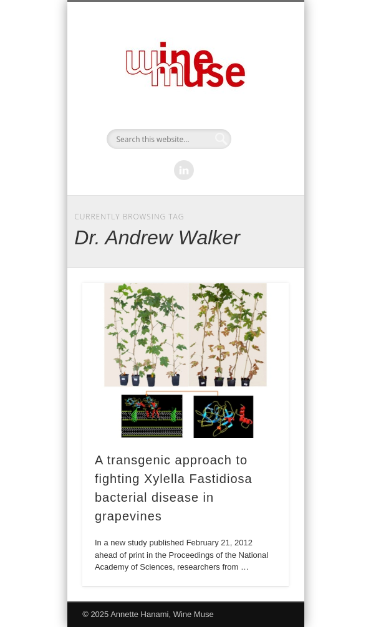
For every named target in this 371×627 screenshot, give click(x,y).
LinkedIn (184, 170)
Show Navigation (258, 112)
